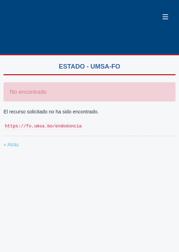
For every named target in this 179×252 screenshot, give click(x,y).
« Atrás (11, 144)
